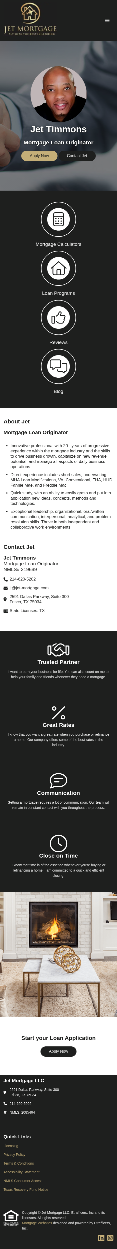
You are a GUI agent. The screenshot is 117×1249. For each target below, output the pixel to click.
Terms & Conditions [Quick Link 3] (19, 1163)
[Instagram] (110, 1238)
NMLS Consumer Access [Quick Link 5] (23, 1181)
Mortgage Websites (37, 1223)
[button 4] (59, 371)
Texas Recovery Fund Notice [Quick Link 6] (26, 1190)
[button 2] (59, 273)
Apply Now (39, 156)
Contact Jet (77, 156)
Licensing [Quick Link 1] (11, 1146)
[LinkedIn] (101, 1238)
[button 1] (59, 224)
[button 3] (59, 322)
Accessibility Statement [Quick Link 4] (22, 1172)
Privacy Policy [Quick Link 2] (14, 1155)
